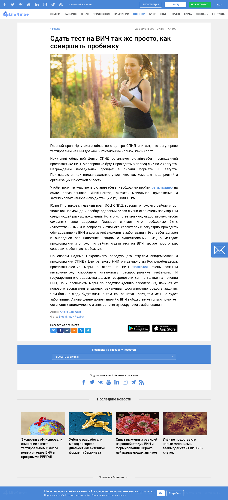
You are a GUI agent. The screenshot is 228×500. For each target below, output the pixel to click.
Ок (160, 493)
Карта (188, 14)
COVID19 (55, 14)
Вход (175, 4)
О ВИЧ (163, 14)
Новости (139, 14)
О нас (85, 14)
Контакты (218, 14)
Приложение (101, 14)
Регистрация (151, 4)
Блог (152, 14)
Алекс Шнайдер (70, 311)
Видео (176, 14)
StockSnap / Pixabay (71, 316)
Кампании (121, 14)
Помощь (202, 14)
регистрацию (162, 187)
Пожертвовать (200, 4)
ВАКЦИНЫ (70, 14)
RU (219, 4)
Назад (55, 28)
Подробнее (175, 493)
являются (140, 267)
